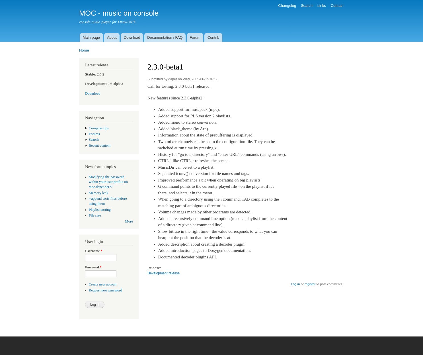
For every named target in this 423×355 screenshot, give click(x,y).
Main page (91, 37)
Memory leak (98, 193)
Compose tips (99, 128)
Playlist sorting (100, 210)
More (129, 221)
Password (93, 267)
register (310, 284)
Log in (295, 284)
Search (307, 5)
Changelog (287, 5)
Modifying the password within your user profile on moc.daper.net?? (108, 182)
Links (321, 5)
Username (93, 251)
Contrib (213, 37)
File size (95, 215)
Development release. (164, 273)
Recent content (99, 146)
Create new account (103, 284)
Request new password (105, 290)
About (112, 37)
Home (84, 50)
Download (132, 37)
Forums (94, 134)
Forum (195, 37)
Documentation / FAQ (164, 37)
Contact (337, 5)
